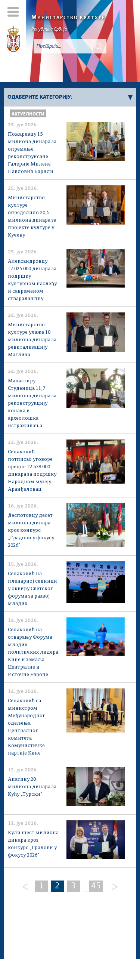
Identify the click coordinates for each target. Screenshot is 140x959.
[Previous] (25, 887)
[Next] (112, 887)
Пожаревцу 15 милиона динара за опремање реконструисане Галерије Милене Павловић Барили (32, 153)
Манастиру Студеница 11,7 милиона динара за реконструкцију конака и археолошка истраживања (32, 403)
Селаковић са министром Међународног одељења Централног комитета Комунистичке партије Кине (26, 727)
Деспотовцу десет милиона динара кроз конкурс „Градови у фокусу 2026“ (31, 530)
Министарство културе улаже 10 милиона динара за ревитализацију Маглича (32, 340)
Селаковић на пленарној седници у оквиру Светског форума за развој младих (32, 588)
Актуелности (28, 114)
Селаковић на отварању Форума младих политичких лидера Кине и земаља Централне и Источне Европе (33, 652)
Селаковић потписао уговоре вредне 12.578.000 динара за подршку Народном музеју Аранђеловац (32, 471)
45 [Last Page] (96, 886)
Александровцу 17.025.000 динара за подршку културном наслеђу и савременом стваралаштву (32, 280)
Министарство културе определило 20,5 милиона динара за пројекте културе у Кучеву (32, 216)
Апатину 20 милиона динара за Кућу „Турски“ (32, 787)
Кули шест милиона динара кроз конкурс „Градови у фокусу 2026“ (33, 844)
